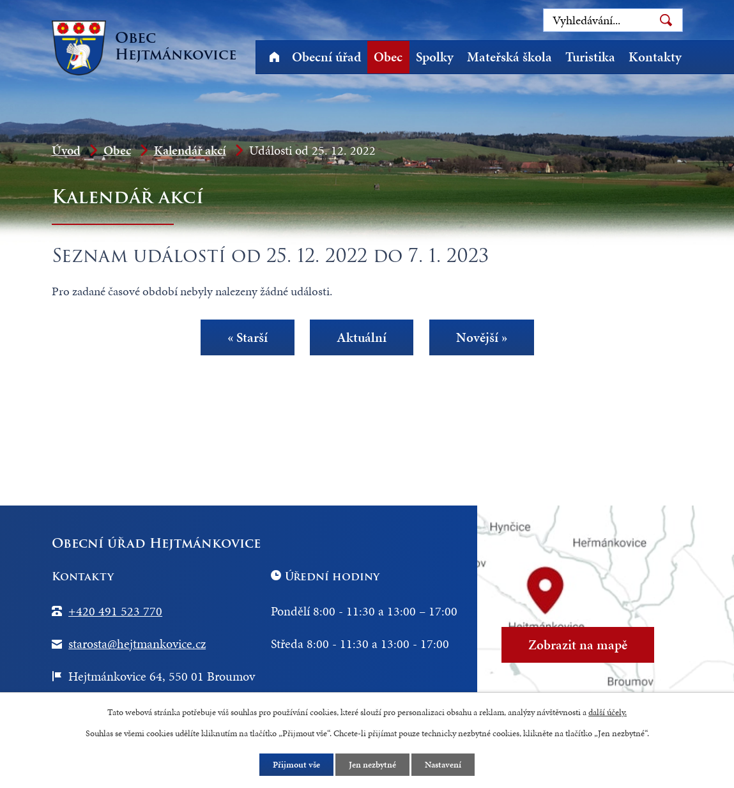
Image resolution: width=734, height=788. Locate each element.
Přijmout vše (296, 765)
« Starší (247, 337)
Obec (388, 56)
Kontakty (655, 56)
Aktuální (361, 337)
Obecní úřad (326, 56)
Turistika (590, 56)
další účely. (607, 712)
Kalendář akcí (190, 150)
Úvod (274, 57)
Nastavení (443, 765)
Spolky (435, 56)
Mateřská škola (509, 56)
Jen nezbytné (372, 765)
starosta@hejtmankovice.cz (137, 644)
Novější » (481, 337)
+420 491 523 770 (115, 611)
